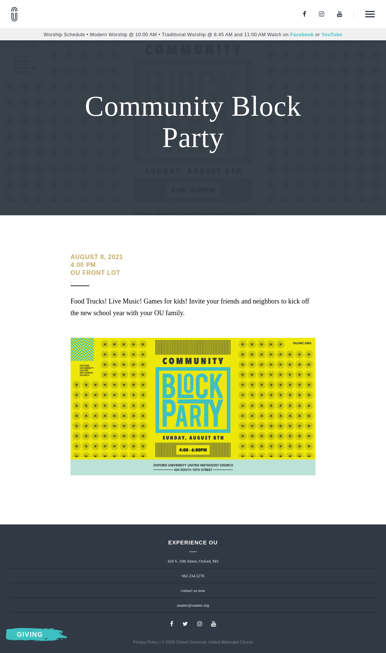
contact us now (193, 590)
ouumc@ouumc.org (193, 605)
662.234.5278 (193, 575)
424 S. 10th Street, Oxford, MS (193, 561)
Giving (30, 634)
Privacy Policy (145, 642)
